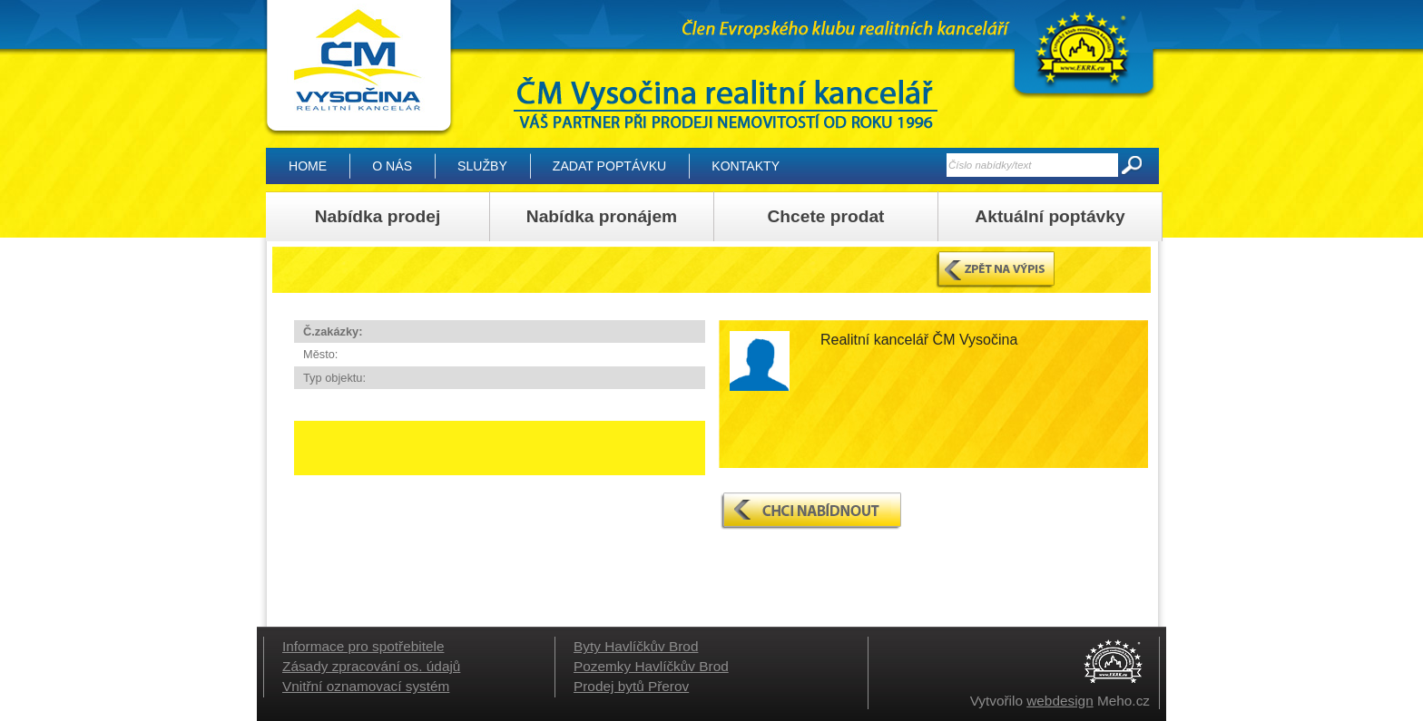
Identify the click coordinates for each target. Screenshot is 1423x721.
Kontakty (746, 166)
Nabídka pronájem (601, 216)
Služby (482, 166)
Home (308, 166)
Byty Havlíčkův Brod (636, 646)
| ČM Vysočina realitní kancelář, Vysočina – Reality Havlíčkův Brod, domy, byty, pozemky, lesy (358, 68)
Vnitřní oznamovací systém (365, 686)
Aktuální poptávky (1049, 216)
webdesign (1059, 700)
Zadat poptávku (609, 166)
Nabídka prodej (378, 216)
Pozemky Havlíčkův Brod (651, 666)
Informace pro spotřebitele (363, 646)
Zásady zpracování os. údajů (371, 666)
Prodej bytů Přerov (631, 686)
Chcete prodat (825, 216)
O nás (392, 166)
